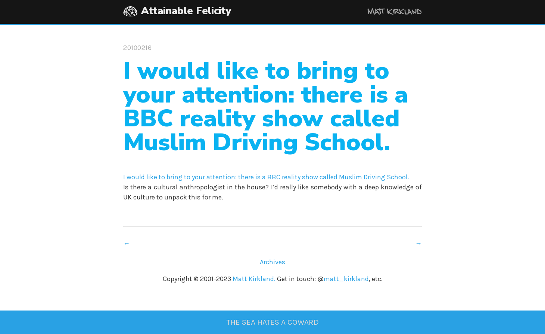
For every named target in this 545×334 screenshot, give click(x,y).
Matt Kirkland (384, 13)
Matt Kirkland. (254, 279)
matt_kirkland (346, 279)
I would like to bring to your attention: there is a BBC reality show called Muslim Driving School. (266, 177)
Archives (272, 262)
